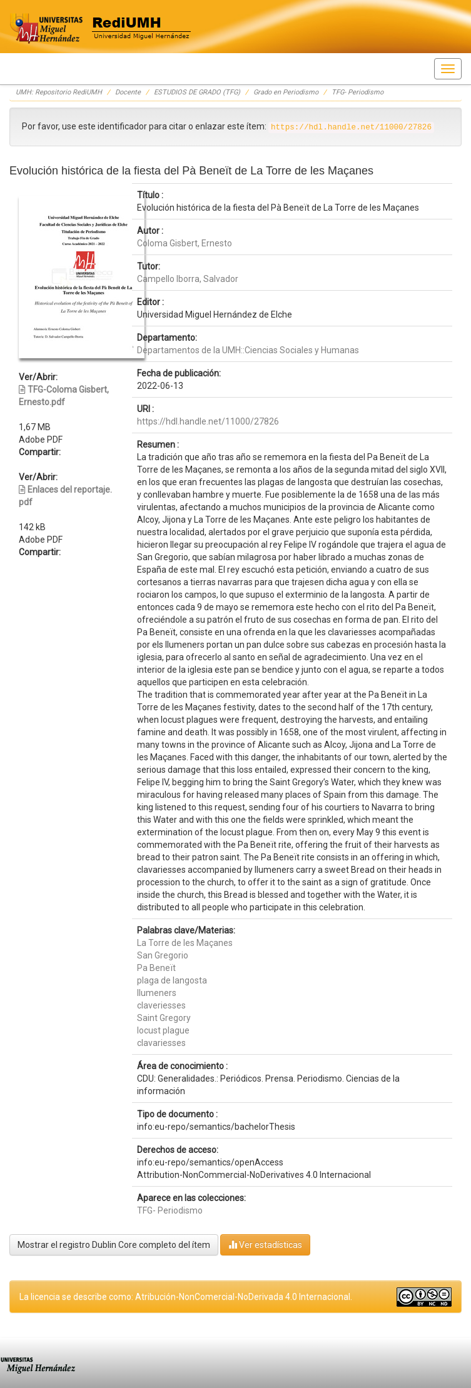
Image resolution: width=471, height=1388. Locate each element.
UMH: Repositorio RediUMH (59, 92)
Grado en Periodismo (285, 92)
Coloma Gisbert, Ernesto (184, 243)
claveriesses (161, 1005)
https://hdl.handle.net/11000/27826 (208, 421)
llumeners (156, 993)
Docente (128, 92)
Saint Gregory (164, 1018)
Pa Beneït (156, 968)
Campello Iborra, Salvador (187, 279)
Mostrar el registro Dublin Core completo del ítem (114, 1245)
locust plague (163, 1030)
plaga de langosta (172, 980)
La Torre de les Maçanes (185, 943)
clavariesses (161, 1043)
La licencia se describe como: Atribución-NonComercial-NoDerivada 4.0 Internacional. (185, 1297)
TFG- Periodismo (357, 92)
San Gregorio (162, 955)
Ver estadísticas (265, 1244)
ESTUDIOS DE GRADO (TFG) (197, 92)
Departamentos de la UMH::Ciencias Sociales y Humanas (248, 350)
